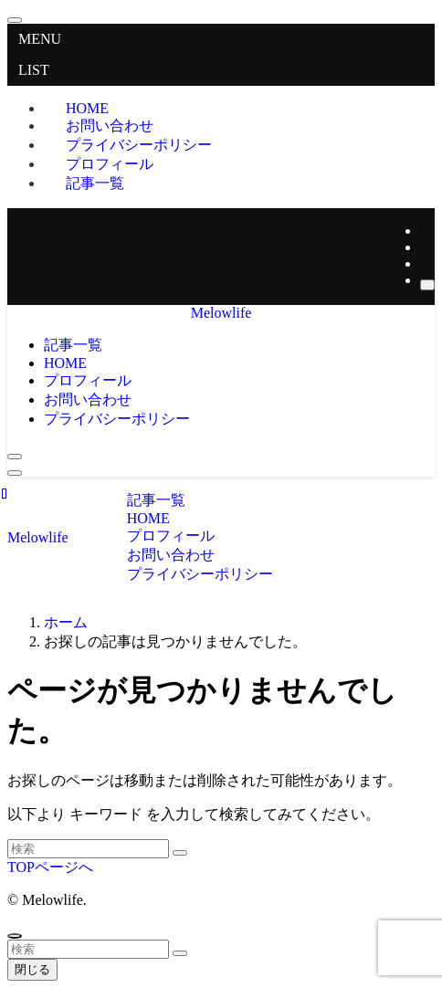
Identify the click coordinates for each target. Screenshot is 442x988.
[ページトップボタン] (14, 936)
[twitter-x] (425, 230)
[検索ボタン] (14, 456)
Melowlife (221, 313)
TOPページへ (50, 867)
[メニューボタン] (14, 473)
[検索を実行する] (180, 853)
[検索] (427, 284)
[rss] (425, 263)
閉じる (32, 969)
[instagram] (425, 247)
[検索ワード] (88, 848)
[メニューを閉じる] (14, 20)
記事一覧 (95, 183)
